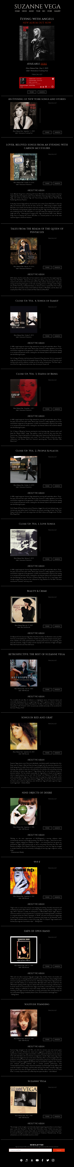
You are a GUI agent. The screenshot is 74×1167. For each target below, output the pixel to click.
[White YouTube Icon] (37, 1160)
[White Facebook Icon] (42, 1160)
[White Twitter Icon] (47, 1160)
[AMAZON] (42, 92)
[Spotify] (21, 1160)
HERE (44, 63)
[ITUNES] (31, 92)
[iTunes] (26, 1160)
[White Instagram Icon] (53, 1160)
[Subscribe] (59, 1150)
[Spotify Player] (52, 116)
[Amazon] (32, 1160)
